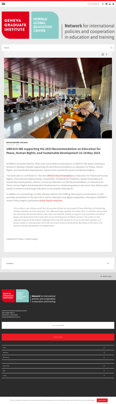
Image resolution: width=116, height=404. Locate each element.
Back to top (105, 276)
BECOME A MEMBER (58, 337)
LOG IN (90, 4)
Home (4, 347)
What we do (6, 366)
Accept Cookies (102, 400)
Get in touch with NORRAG (58, 325)
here (92, 400)
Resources (5, 352)
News (18, 145)
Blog (4, 371)
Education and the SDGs (17, 142)
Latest (4, 375)
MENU (3, 4)
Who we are (6, 357)
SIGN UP (96, 4)
